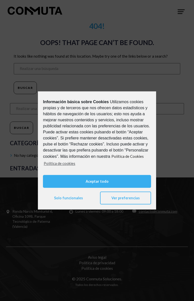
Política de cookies (59, 163)
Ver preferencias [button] (125, 198)
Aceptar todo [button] (97, 181)
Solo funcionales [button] (68, 198)
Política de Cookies (127, 156)
